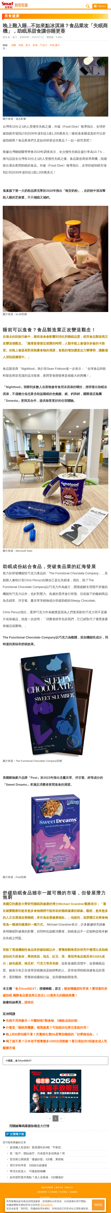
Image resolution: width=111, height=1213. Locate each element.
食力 (28, 45)
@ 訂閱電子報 (15, 1134)
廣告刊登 (59, 1187)
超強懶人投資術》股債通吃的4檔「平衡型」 (37, 1147)
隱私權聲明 (42, 1192)
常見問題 (63, 1192)
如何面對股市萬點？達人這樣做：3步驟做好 (37, 1177)
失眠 (20, 45)
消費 (13, 45)
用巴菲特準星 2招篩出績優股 (28, 1165)
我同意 (98, 1204)
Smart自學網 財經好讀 (22, 5)
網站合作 (69, 1187)
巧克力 (43, 45)
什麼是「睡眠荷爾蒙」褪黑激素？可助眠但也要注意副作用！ (47, 1027)
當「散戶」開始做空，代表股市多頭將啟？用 (37, 1153)
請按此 (29, 1002)
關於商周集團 (47, 1187)
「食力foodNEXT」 (25, 988)
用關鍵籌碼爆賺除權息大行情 (29, 1126)
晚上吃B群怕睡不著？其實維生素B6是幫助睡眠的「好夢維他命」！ (52, 1034)
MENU (100, 6)
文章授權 (53, 1192)
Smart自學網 (8, 5)
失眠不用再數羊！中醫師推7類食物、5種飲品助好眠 (41, 1020)
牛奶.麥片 (55, 45)
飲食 (35, 45)
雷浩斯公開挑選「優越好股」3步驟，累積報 (37, 1159)
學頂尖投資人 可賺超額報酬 (28, 1171)
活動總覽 (73, 1192)
